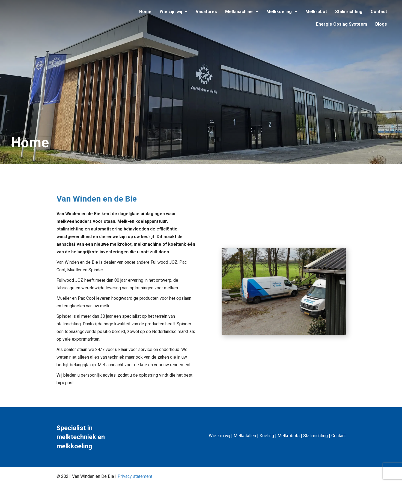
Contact (338, 435)
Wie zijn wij (219, 435)
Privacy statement (135, 476)
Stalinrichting (315, 435)
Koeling (267, 435)
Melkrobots (289, 435)
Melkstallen (245, 435)
